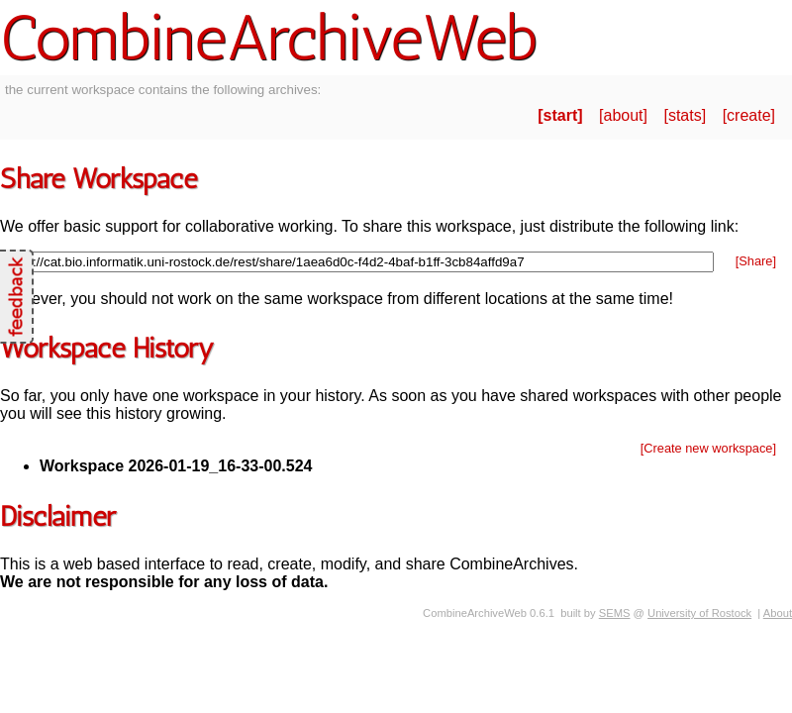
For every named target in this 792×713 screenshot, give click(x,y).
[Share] (756, 261)
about (624, 115)
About (777, 613)
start (561, 115)
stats (685, 115)
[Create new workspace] (708, 448)
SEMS (615, 613)
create (748, 115)
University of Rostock (699, 613)
